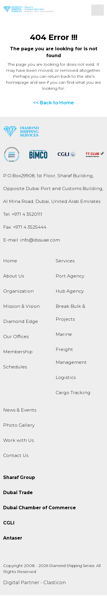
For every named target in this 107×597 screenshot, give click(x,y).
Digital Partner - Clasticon (34, 584)
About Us (13, 277)
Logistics (66, 379)
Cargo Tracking (73, 394)
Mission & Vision (21, 308)
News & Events (19, 411)
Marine (64, 336)
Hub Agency (70, 292)
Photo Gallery (19, 427)
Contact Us (15, 457)
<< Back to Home (53, 104)
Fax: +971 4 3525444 (24, 228)
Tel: (22, 216)
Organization (18, 292)
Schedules (15, 368)
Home (10, 262)
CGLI (9, 524)
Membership (18, 353)
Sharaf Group (19, 479)
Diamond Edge (20, 323)
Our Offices (16, 338)
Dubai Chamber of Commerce (39, 509)
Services (65, 262)
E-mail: (31, 241)
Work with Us (18, 442)
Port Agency (70, 277)
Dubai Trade (18, 494)
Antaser (12, 539)
